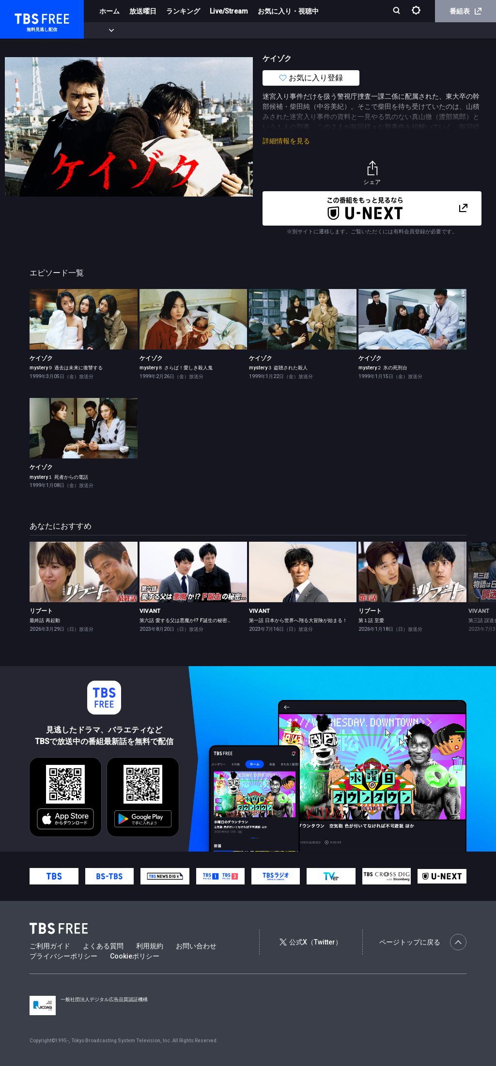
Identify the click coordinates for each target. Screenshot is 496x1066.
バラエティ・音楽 (241, 30)
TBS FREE (26, 17)
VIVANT (150, 611)
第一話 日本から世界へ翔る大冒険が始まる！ (298, 620)
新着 (105, 30)
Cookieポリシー (134, 956)
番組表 (465, 11)
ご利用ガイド (50, 946)
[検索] (397, 11)
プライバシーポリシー (63, 956)
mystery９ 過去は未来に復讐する (66, 368)
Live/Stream (229, 11)
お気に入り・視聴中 (288, 11)
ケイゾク (41, 358)
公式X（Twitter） (310, 942)
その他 (384, 30)
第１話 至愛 (371, 620)
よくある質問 (103, 946)
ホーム (109, 11)
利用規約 (149, 946)
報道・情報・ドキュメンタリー (320, 30)
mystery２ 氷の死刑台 (382, 368)
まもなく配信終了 (148, 30)
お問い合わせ (196, 946)
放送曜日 (142, 11)
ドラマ (195, 30)
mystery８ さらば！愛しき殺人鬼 (176, 368)
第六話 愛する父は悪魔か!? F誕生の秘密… (185, 620)
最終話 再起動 (45, 620)
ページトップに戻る (422, 942)
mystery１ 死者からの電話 (59, 477)
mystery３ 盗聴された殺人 (278, 368)
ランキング (183, 11)
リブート (41, 611)
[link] (83, 319)
